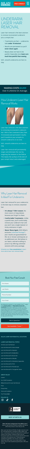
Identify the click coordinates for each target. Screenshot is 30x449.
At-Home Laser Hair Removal (7, 344)
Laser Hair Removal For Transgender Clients (11, 369)
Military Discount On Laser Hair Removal (10, 383)
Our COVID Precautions (6, 380)
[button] (27, 3)
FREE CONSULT (19, 4)
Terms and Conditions (6, 391)
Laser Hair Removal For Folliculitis (9, 358)
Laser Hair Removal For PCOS (8, 364)
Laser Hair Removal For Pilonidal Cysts (10, 366)
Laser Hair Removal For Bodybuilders (9, 353)
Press (2, 385)
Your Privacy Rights (5, 394)
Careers (3, 377)
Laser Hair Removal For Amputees (9, 350)
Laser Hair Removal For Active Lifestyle (10, 347)
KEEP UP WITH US (15, 417)
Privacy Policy (7, 305)
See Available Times (15, 326)
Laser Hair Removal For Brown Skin (9, 355)
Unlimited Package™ (18, 232)
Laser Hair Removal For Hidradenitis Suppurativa (12, 361)
